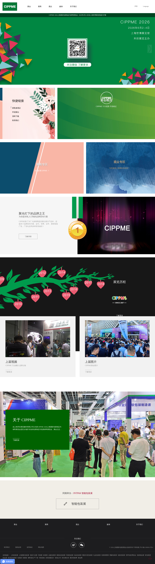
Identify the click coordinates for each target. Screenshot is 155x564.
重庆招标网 (73, 558)
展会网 (80, 558)
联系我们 (15, 120)
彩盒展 (5, 558)
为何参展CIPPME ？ (41, 171)
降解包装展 (113, 555)
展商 (46, 524)
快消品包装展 (12, 558)
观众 (77, 524)
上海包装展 (14, 555)
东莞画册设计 (50, 558)
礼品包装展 (97, 555)
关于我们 (139, 524)
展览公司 (58, 558)
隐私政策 (18, 547)
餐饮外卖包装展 (87, 555)
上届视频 (11, 361)
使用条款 (30, 547)
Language (146, 6)
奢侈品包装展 (61, 555)
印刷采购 (42, 558)
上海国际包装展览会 (120, 547)
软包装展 (148, 555)
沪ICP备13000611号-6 (146, 547)
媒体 (108, 524)
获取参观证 (16, 108)
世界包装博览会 (131, 555)
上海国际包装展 (24, 555)
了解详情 (28, 236)
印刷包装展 (69, 555)
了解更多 (119, 315)
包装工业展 (33, 555)
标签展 (45, 555)
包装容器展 (121, 555)
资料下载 (15, 116)
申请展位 (15, 112)
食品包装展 (77, 555)
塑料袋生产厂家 (33, 558)
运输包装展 (52, 555)
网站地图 (41, 547)
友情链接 (5, 555)
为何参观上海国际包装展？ (119, 168)
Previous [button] (5, 49)
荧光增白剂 (65, 558)
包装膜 (19, 558)
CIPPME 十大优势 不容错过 (106, 106)
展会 (15, 524)
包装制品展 (140, 555)
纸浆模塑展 (105, 555)
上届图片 (91, 361)
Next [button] (149, 49)
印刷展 (40, 555)
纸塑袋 (25, 558)
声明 (136, 6)
